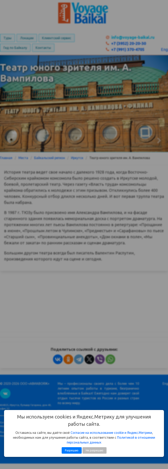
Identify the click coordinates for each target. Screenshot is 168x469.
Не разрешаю (94, 450)
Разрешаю (71, 450)
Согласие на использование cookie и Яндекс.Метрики (111, 432)
